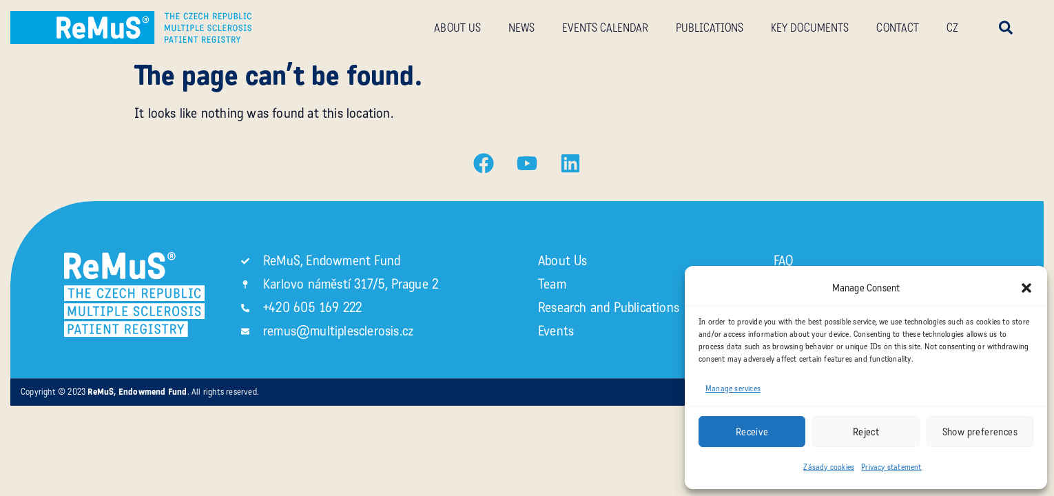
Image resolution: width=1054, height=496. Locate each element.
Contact (897, 27)
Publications (709, 27)
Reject (866, 432)
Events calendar (605, 27)
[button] (1026, 288)
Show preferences (979, 432)
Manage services (733, 388)
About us (457, 27)
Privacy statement (891, 467)
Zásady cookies (828, 467)
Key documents (810, 27)
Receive (752, 432)
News (521, 27)
